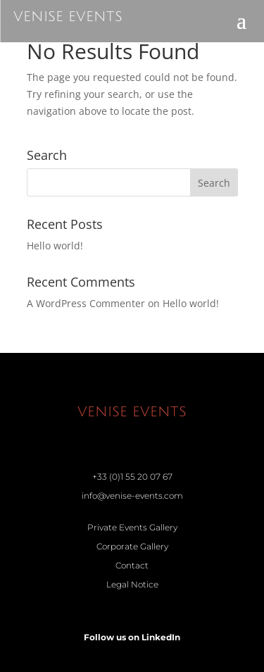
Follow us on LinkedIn (132, 637)
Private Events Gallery (132, 527)
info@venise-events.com (132, 495)
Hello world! (55, 245)
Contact (132, 565)
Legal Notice (132, 584)
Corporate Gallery (132, 546)
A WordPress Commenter (86, 303)
